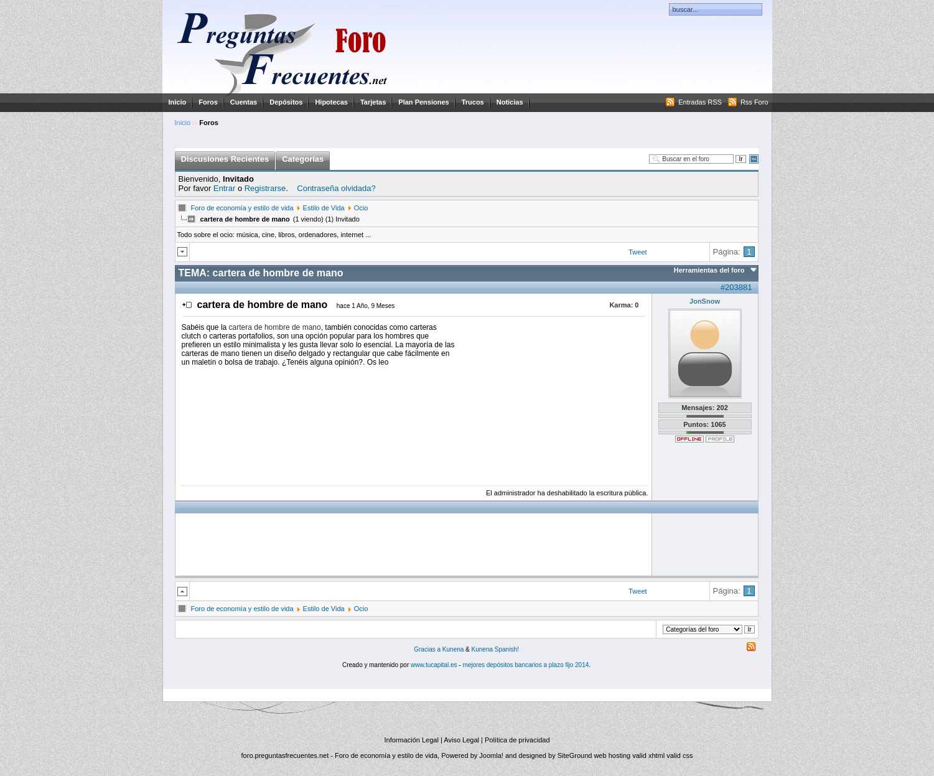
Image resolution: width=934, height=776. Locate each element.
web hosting (612, 755)
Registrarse (265, 188)
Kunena (453, 649)
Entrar (224, 188)
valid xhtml (648, 755)
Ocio (361, 208)
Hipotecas (331, 102)
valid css (679, 755)
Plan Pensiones (423, 102)
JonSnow (704, 301)
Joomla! (491, 755)
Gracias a (428, 649)
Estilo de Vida (324, 208)
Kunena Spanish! (495, 649)
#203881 (736, 287)
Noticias (510, 102)
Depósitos (285, 102)
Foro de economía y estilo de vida (242, 208)
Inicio (178, 102)
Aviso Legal (461, 740)
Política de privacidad (517, 740)
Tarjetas (373, 102)
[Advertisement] (552, 401)
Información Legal (411, 740)
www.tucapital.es (434, 664)
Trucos (473, 102)
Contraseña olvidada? (336, 188)
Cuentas (243, 102)
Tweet (637, 252)
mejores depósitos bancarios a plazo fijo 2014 (525, 664)
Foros (208, 102)
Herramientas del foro (709, 270)
